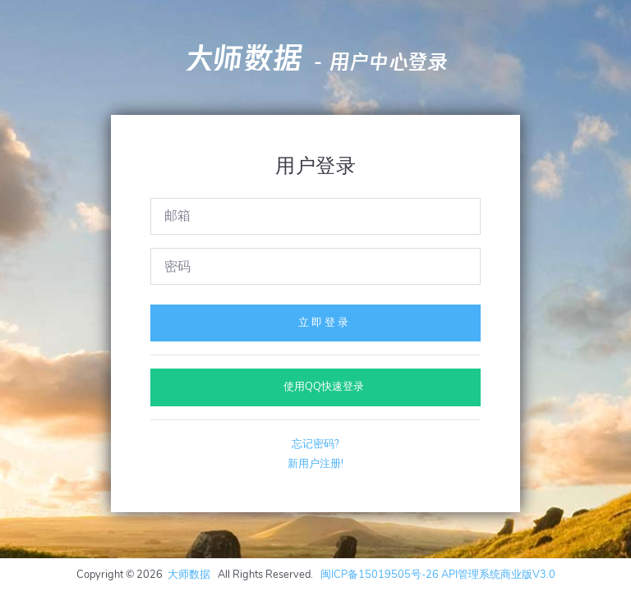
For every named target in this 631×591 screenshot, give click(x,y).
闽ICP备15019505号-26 (379, 574)
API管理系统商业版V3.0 (498, 574)
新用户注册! (315, 463)
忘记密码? (315, 444)
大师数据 (243, 58)
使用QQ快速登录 (316, 386)
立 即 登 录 (315, 322)
